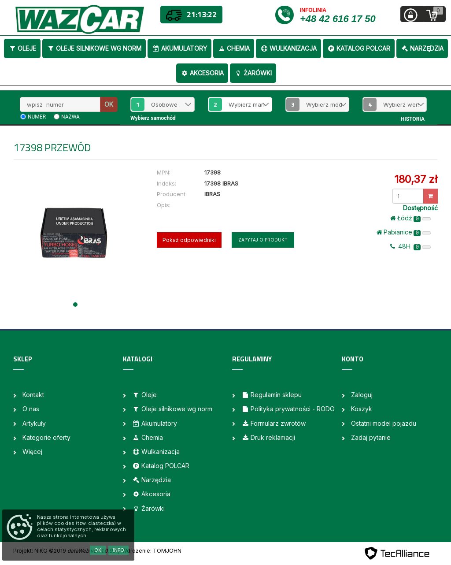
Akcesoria (202, 73)
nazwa (70, 117)
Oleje (22, 48)
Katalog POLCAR (358, 48)
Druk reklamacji (268, 437)
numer (37, 117)
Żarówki (253, 73)
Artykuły (34, 423)
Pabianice (404, 232)
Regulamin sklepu (271, 394)
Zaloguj (362, 394)
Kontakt (33, 394)
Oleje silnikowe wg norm (94, 48)
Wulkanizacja (288, 48)
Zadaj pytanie (371, 437)
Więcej (32, 451)
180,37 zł (415, 179)
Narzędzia (422, 48)
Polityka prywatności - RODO (288, 409)
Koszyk (361, 409)
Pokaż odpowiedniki (189, 240)
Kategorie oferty (46, 437)
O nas (30, 409)
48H (410, 246)
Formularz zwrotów (273, 423)
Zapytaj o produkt (263, 239)
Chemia (234, 48)
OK (108, 104)
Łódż (410, 218)
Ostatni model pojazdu (383, 423)
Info (118, 550)
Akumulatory (179, 48)
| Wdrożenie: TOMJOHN (150, 550)
